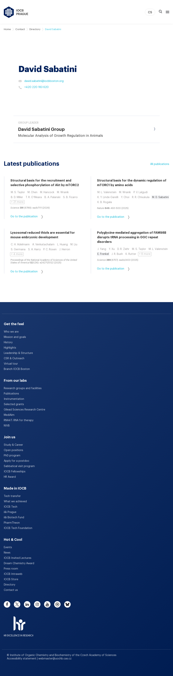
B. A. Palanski (52, 197)
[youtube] (47, 604)
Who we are (11, 331)
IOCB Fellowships (14, 471)
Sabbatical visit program (19, 466)
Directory (34, 29)
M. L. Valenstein (106, 192)
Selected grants (14, 404)
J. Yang (101, 249)
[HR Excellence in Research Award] (18, 624)
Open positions (13, 450)
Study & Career (13, 445)
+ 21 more (17, 202)
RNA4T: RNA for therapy (18, 420)
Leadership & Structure (18, 353)
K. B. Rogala (104, 202)
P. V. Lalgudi (141, 192)
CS (150, 12)
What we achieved (15, 501)
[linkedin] (27, 604)
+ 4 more (17, 254)
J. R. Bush (117, 254)
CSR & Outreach (14, 358)
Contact (20, 29)
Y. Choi (125, 197)
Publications (11, 393)
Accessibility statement (22, 658)
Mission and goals (15, 337)
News (7, 552)
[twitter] (17, 604)
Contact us (11, 590)
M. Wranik (63, 192)
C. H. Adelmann (20, 244)
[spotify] (57, 604)
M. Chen (32, 192)
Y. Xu (112, 249)
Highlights (10, 347)
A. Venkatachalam (43, 244)
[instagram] (37, 604)
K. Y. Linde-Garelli (107, 197)
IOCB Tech (10, 507)
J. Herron (64, 249)
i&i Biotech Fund (14, 517)
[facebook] (7, 604)
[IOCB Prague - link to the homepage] (16, 12)
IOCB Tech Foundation (18, 528)
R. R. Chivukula (140, 197)
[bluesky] (67, 604)
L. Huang (62, 244)
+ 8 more (144, 254)
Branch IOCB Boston (17, 369)
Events (8, 547)
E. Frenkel (103, 254)
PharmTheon (12, 523)
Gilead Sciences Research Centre (24, 409)
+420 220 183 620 (33, 87)
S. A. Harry (34, 249)
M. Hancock (47, 192)
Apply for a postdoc (16, 461)
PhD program (12, 455)
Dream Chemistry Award (19, 563)
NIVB (7, 425)
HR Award (10, 477)
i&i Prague (10, 512)
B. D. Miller (17, 197)
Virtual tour (11, 363)
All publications (159, 164)
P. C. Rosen (50, 249)
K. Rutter (131, 254)
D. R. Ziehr (123, 249)
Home (7, 29)
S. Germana (18, 249)
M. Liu (73, 244)
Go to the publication (26, 217)
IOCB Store (11, 579)
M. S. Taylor (18, 192)
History (8, 342)
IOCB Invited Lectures (17, 558)
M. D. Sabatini (160, 197)
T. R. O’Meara (34, 197)
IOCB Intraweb (13, 574)
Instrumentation (14, 399)
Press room (11, 568)
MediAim (9, 415)
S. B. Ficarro (70, 197)
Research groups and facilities (23, 388)
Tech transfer (12, 496)
